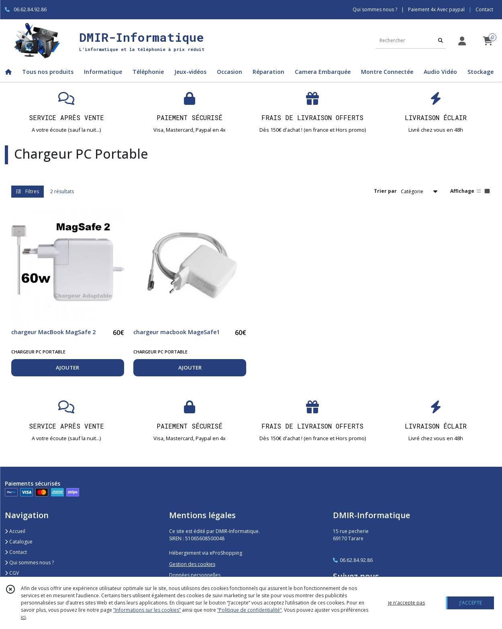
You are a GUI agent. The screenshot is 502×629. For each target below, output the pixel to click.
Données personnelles (194, 575)
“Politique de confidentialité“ (249, 610)
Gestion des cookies (192, 564)
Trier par (385, 191)
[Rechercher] (440, 40)
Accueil (15, 531)
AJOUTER (67, 367)
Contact (484, 9)
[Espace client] (461, 41)
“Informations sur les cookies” (147, 610)
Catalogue (19, 541)
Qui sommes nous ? (29, 562)
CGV (12, 573)
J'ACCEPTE (470, 602)
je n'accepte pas (406, 602)
